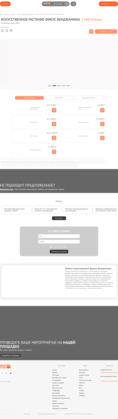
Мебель (54, 372)
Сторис (81, 390)
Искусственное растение (9, 161)
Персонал (55, 406)
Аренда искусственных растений (11, 165)
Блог (80, 388)
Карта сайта (27, 413)
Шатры (54, 370)
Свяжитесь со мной (59, 252)
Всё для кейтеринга (58, 395)
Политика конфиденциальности (47, 413)
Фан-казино (56, 393)
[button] (12, 98)
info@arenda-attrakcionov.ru (109, 372)
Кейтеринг (55, 375)
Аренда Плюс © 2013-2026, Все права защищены (78, 413)
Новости (82, 383)
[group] (16, 210)
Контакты (82, 372)
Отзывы (81, 393)
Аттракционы (56, 380)
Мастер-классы (57, 388)
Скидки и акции (84, 375)
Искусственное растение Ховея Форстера (90, 161)
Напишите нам (6, 189)
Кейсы (81, 385)
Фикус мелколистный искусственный (62, 161)
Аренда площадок (58, 403)
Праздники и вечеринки (60, 408)
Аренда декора (29, 165)
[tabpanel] (1, 62)
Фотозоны (55, 385)
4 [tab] (63, 85)
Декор (54, 401)
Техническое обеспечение (61, 398)
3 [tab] (59, 85)
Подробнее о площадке (10, 355)
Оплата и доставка (85, 380)
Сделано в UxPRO (5, 381)
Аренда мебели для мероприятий (66, 165)
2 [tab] (54, 85)
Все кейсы (59, 218)
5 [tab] (68, 85)
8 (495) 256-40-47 (106, 370)
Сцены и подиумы (58, 383)
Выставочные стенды (59, 377)
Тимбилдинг (56, 390)
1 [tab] (50, 85)
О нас (81, 377)
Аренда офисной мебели (45, 165)
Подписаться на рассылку (109, 381)
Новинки (5, 4)
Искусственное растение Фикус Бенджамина (33, 161)
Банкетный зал (83, 370)
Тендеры (82, 395)
